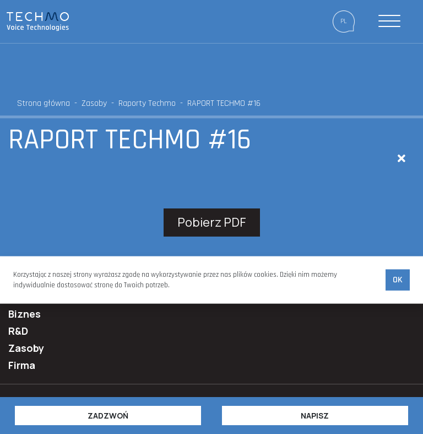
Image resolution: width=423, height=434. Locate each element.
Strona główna (43, 103)
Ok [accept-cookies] (398, 280)
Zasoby (94, 103)
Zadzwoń (108, 415)
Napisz (315, 415)
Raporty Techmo (147, 103)
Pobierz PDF (211, 222)
